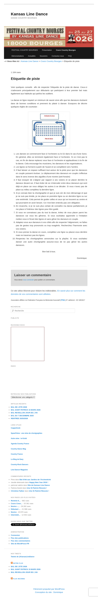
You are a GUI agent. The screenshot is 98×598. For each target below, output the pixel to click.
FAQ (70, 56)
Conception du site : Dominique (49, 592)
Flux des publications (20, 538)
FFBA (63, 300)
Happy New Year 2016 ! (38, 482)
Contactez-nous (58, 56)
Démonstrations (18, 56)
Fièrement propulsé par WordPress (49, 589)
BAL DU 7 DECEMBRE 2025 (22, 416)
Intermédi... (15, 515)
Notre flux (18, 563)
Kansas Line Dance (29, 14)
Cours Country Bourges (66, 50)
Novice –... (15, 506)
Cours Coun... (16, 504)
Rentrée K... (15, 501)
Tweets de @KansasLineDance (22, 557)
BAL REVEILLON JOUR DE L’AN (24, 413)
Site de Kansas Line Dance (39, 485)
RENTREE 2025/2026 (19, 418)
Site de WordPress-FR (20, 544)
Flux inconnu (19, 579)
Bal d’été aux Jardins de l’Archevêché (35, 480)
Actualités (31, 56)
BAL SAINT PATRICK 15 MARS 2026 (25, 410)
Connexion (15, 535)
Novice (14, 512)
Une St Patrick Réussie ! (37, 488)
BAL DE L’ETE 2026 (19, 407)
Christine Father (17, 491)
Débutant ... (15, 509)
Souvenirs (44, 56)
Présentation (47, 50)
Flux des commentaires (20, 541)
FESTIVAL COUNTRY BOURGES (25, 50)
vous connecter (28, 280)
